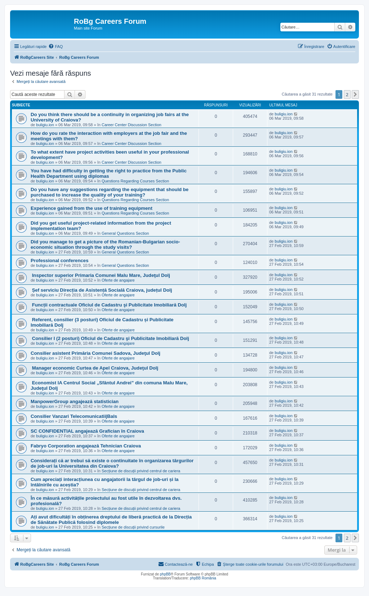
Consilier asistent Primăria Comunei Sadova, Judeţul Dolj (95, 353)
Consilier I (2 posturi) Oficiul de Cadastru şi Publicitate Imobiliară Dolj (110, 338)
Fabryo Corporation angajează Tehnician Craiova (86, 446)
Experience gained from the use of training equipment (91, 208)
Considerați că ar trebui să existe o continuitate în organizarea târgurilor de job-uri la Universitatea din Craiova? (112, 463)
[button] (355, 94)
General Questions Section (125, 233)
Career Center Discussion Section (131, 125)
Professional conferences (60, 260)
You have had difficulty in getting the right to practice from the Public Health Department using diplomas (109, 173)
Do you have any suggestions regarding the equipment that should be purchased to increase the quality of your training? (109, 192)
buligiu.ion (45, 125)
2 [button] (347, 94)
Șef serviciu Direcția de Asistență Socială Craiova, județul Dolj (101, 290)
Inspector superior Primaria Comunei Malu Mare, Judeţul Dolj (100, 275)
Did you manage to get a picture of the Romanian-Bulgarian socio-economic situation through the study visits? (105, 244)
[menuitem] (55, 46)
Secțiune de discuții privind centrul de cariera (141, 471)
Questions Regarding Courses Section (135, 181)
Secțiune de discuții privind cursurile (133, 527)
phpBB (165, 574)
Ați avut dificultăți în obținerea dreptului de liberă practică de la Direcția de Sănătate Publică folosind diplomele (111, 519)
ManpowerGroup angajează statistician (75, 401)
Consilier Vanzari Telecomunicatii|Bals (74, 416)
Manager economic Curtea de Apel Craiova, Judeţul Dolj (94, 368)
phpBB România (203, 578)
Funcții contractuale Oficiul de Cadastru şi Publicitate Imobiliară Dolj (109, 305)
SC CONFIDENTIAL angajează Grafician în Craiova (87, 431)
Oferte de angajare (118, 280)
